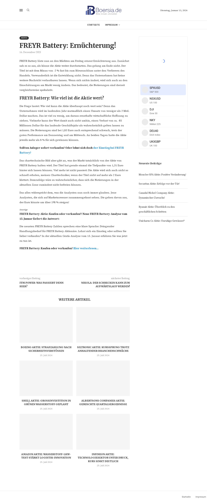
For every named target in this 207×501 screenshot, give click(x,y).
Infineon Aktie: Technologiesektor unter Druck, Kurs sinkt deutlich (103, 458)
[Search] (28, 10)
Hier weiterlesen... (85, 248)
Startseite (93, 24)
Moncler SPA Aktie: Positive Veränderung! (162, 174)
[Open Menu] (21, 10)
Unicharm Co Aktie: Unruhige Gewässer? (162, 221)
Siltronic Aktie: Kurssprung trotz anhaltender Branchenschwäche (103, 349)
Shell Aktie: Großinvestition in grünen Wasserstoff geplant (46, 402)
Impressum (111, 24)
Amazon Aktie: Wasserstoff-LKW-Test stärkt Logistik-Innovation (46, 456)
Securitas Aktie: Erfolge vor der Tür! (159, 183)
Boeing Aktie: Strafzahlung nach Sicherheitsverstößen (46, 349)
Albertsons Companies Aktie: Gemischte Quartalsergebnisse (103, 402)
